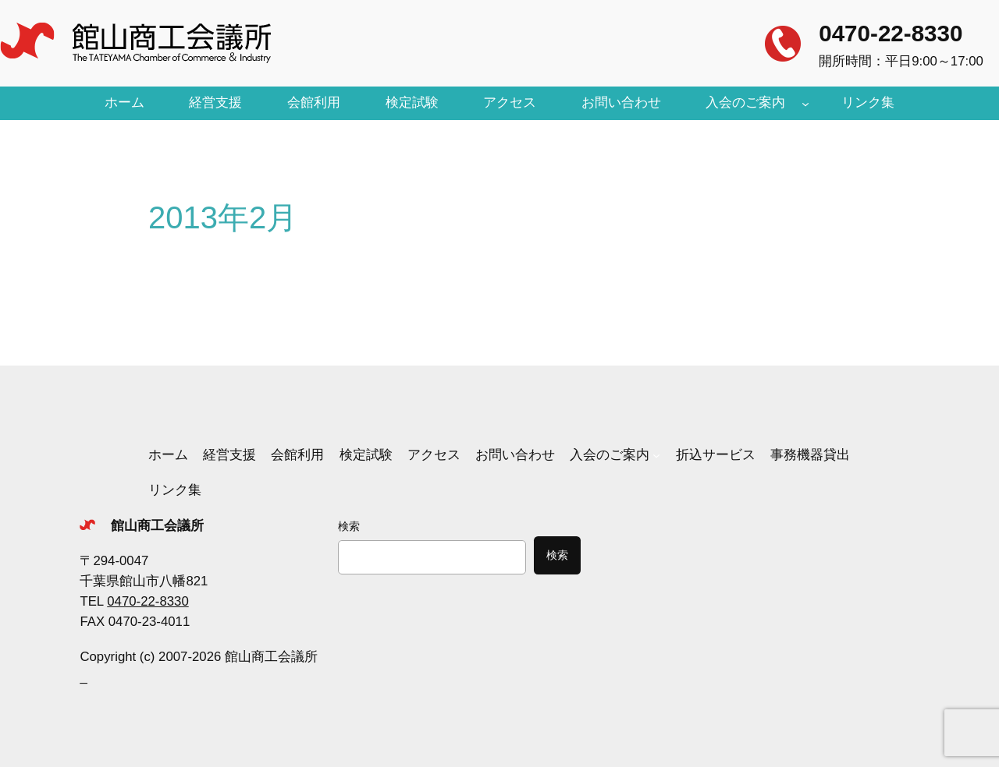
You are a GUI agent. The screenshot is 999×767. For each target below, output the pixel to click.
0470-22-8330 (890, 33)
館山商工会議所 (157, 525)
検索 (349, 526)
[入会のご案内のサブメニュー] (805, 103)
